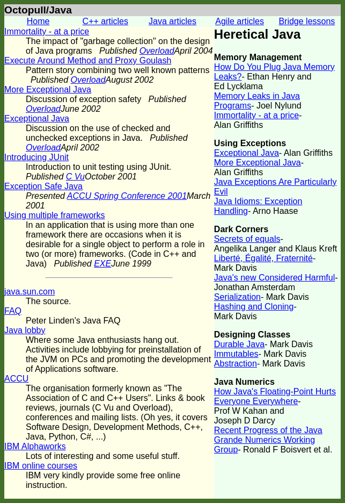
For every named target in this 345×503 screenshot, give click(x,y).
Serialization (237, 296)
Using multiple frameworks (54, 215)
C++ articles (105, 21)
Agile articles (239, 21)
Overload (157, 50)
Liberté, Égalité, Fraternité (263, 258)
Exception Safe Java (43, 186)
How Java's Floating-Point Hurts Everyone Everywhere (275, 396)
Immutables (236, 353)
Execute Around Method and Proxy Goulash (87, 60)
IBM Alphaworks (35, 446)
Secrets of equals (247, 238)
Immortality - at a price (46, 31)
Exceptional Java (36, 118)
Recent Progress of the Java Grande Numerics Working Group (268, 440)
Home (38, 21)
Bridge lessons (306, 21)
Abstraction (235, 363)
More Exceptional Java (47, 89)
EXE (102, 263)
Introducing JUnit (36, 157)
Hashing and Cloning (254, 306)
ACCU (16, 378)
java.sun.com (29, 291)
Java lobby (25, 330)
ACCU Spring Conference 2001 (127, 195)
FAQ (12, 310)
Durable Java (239, 344)
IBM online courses (40, 465)
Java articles (172, 21)
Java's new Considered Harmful (274, 277)
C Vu (75, 176)
